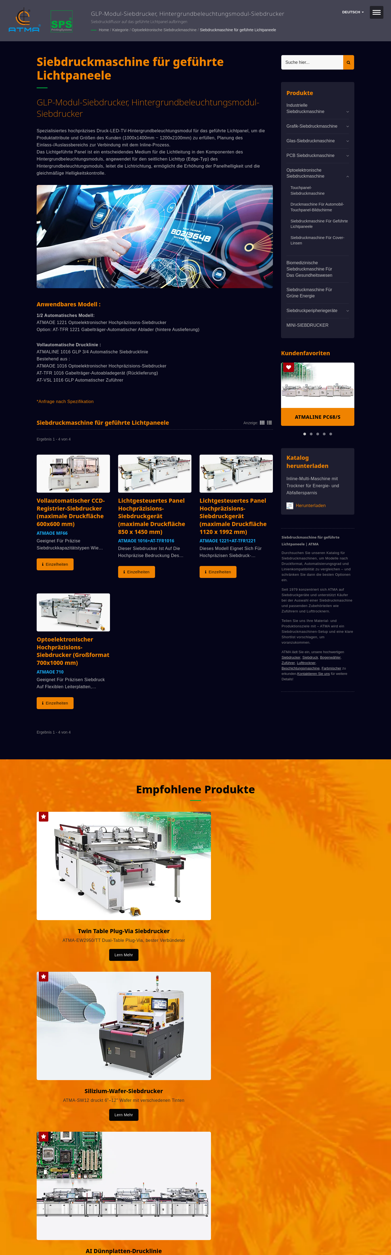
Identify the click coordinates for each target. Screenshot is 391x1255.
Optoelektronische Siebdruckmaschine (164, 30)
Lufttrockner (306, 662)
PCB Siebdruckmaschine (310, 155)
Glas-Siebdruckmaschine (310, 140)
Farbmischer (331, 668)
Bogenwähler (330, 657)
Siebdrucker (291, 657)
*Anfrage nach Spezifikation (65, 401)
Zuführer (288, 662)
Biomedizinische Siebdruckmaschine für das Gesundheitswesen (309, 268)
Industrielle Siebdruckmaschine (305, 108)
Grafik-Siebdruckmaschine (312, 126)
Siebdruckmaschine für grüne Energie (309, 292)
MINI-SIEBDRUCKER (307, 325)
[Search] (312, 62)
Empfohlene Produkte (195, 786)
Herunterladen (306, 505)
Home (104, 30)
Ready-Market (89, 1242)
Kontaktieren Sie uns (313, 673)
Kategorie (120, 30)
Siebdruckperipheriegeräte (312, 310)
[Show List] (269, 422)
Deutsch (353, 12)
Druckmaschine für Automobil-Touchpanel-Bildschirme (317, 207)
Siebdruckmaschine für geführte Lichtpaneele (238, 30)
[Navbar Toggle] (376, 12)
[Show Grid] (262, 422)
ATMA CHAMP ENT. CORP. (94, 1235)
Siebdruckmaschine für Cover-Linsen (317, 240)
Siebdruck (310, 657)
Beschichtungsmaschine (301, 668)
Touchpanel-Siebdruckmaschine (308, 190)
